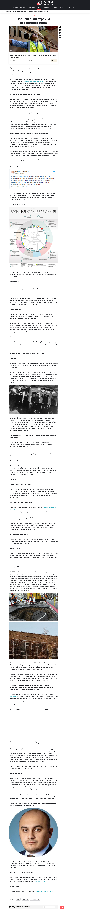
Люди (39, 8)
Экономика (46, 8)
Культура (68, 8)
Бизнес (61, 8)
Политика (22, 8)
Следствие (54, 8)
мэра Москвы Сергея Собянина (33, 81)
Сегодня (15, 8)
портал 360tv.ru (15, 696)
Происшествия (31, 8)
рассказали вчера (40, 882)
